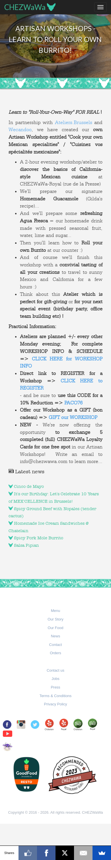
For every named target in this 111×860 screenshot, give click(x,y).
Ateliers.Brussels (73, 122)
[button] (55, 611)
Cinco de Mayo (26, 486)
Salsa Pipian (24, 545)
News (55, 636)
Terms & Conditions (56, 696)
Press (55, 687)
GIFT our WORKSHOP (73, 417)
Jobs (55, 679)
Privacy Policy (55, 704)
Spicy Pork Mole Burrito (36, 537)
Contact (55, 644)
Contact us (55, 670)
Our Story (55, 619)
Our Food (55, 628)
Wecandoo (20, 129)
